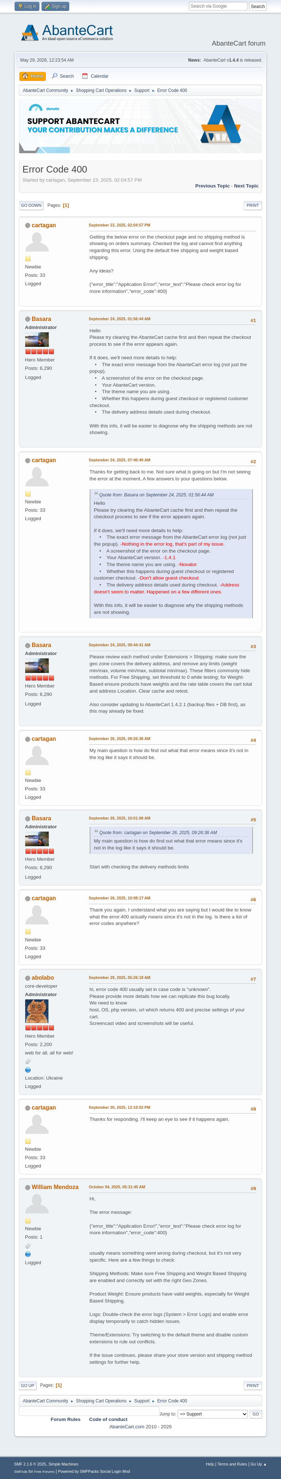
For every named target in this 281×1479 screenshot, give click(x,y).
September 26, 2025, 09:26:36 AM (120, 738)
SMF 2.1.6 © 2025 (30, 1464)
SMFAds (21, 1472)
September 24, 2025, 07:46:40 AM (120, 460)
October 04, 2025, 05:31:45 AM (117, 1187)
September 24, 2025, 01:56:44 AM (120, 319)
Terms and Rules (232, 1464)
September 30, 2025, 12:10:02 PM (120, 1107)
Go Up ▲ (259, 1464)
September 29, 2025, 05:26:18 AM (120, 977)
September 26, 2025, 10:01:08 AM (120, 818)
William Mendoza (55, 1187)
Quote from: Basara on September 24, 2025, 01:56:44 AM (156, 494)
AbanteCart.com (126, 1426)
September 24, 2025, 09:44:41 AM (120, 645)
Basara (41, 319)
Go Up (27, 1385)
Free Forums (44, 1472)
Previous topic (212, 186)
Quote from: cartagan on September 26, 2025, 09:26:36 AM (158, 832)
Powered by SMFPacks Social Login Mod (94, 1471)
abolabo (43, 978)
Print (253, 205)
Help (210, 1464)
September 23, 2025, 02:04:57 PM (120, 225)
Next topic (246, 186)
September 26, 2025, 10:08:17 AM (120, 898)
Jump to (167, 1414)
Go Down (31, 205)
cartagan (44, 225)
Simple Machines (63, 1464)
